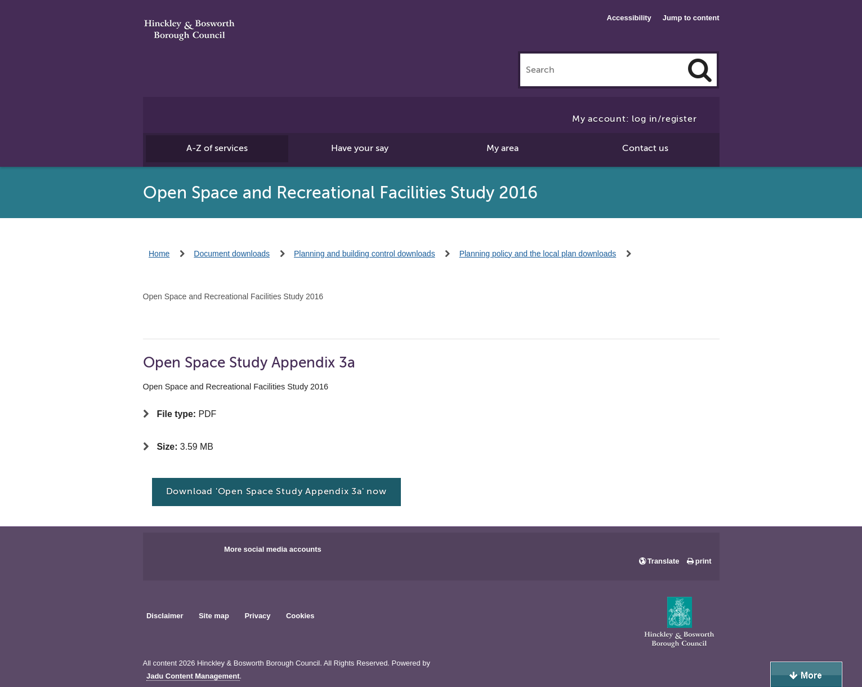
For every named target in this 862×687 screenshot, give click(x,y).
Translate (663, 561)
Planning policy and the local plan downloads (538, 253)
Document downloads (232, 253)
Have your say (359, 148)
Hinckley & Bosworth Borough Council (189, 31)
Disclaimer (165, 615)
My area (502, 148)
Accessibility (629, 18)
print (703, 561)
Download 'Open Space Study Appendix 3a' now (276, 491)
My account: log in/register (634, 119)
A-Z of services (217, 148)
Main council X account (198, 552)
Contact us (645, 148)
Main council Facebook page (163, 552)
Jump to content (691, 18)
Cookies (300, 615)
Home (159, 253)
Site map (214, 615)
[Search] (699, 69)
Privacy (257, 615)
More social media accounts (272, 549)
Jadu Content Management (193, 676)
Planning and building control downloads (364, 253)
